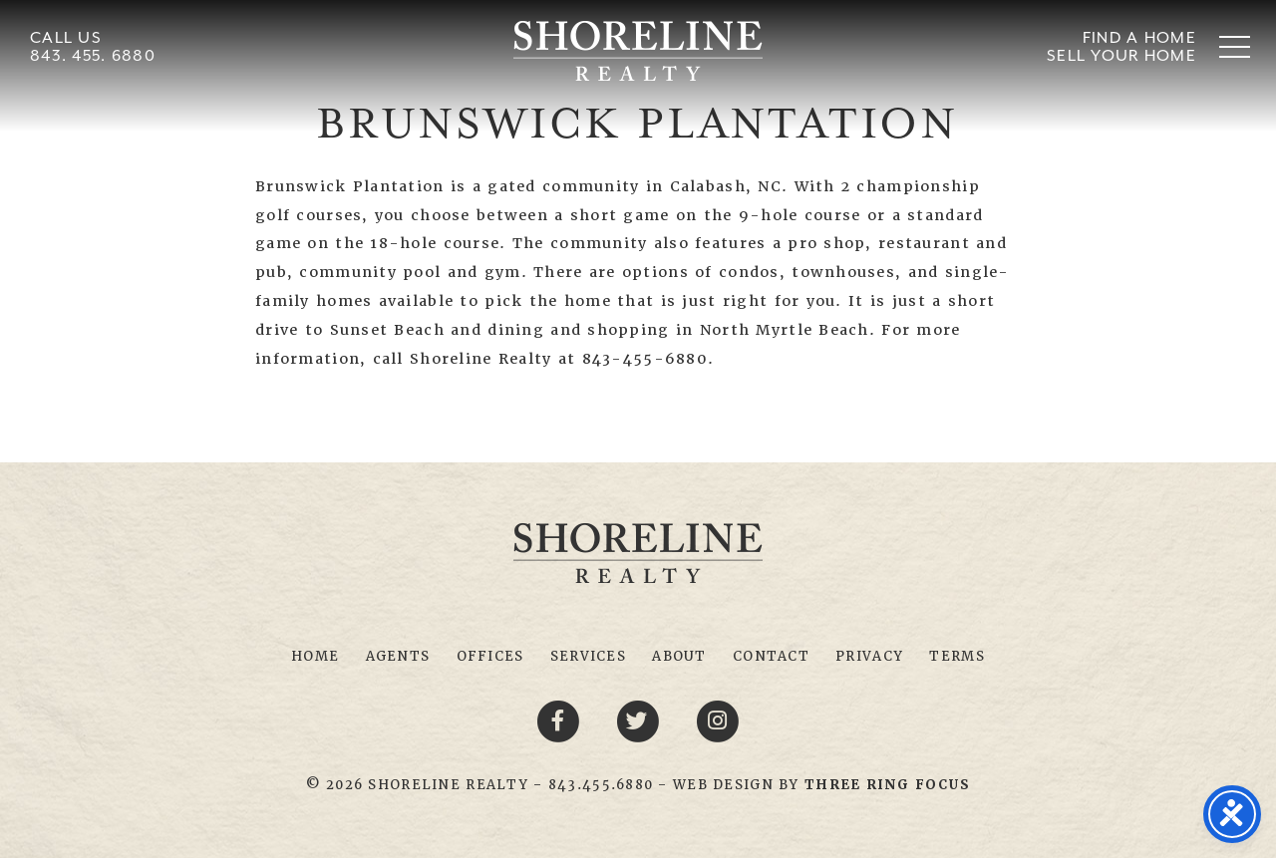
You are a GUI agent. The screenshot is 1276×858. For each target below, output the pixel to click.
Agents (398, 656)
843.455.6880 (600, 784)
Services (588, 656)
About (679, 656)
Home (315, 656)
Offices (490, 656)
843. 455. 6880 (93, 56)
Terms (956, 656)
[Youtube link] (718, 720)
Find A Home (1139, 38)
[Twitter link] (641, 720)
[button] (1234, 46)
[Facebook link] (561, 720)
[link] (887, 784)
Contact (771, 656)
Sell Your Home (1121, 56)
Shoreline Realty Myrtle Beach (638, 51)
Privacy (869, 656)
